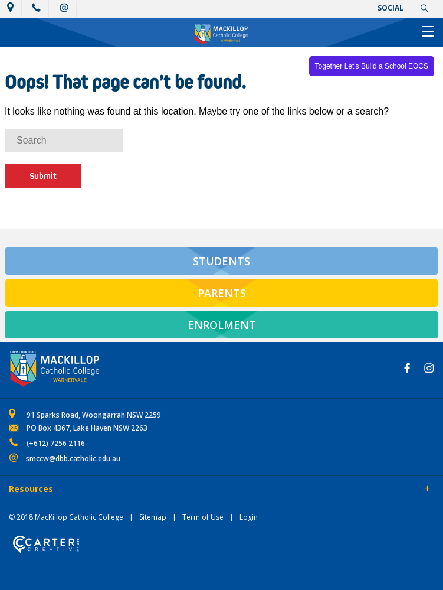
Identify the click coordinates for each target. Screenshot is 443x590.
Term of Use (203, 517)
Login (248, 517)
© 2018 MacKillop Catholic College (66, 517)
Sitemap (152, 517)
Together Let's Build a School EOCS (371, 66)
